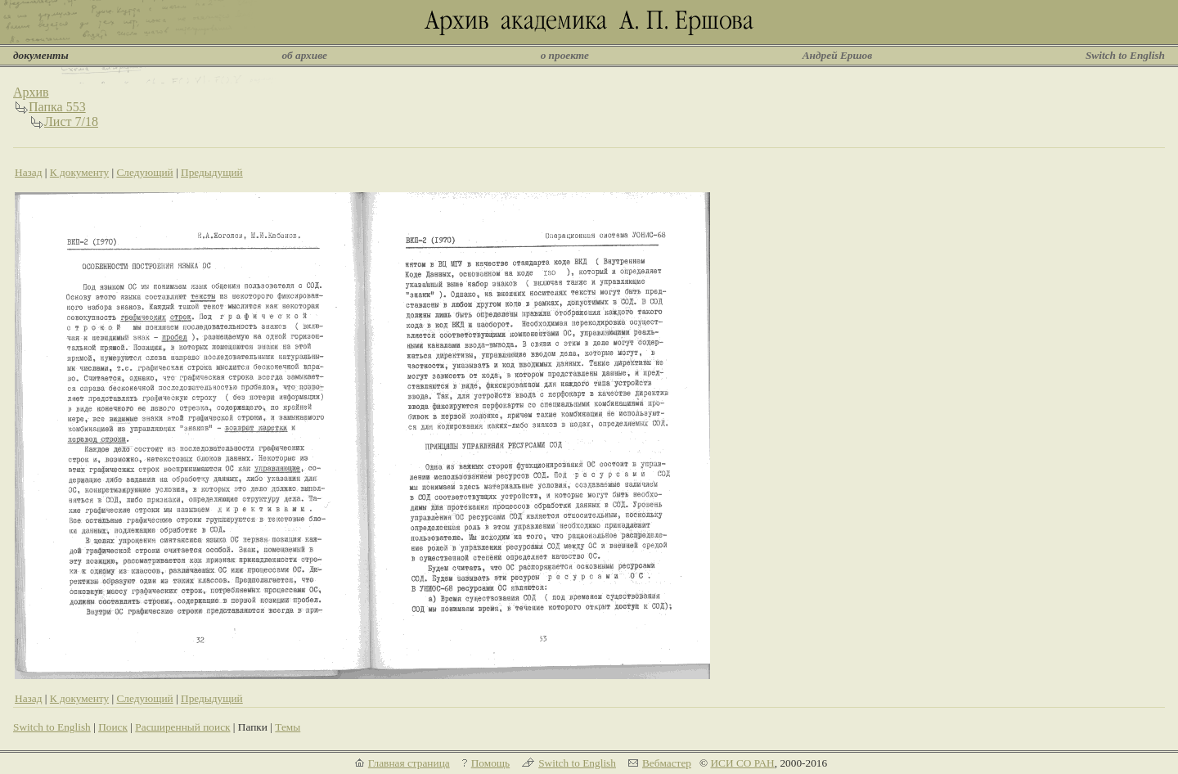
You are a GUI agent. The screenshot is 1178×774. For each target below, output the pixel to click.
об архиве (304, 55)
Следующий (144, 172)
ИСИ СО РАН (742, 763)
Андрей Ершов (838, 55)
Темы (287, 727)
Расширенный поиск (182, 727)
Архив (31, 92)
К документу (79, 172)
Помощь (490, 763)
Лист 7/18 (71, 121)
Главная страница (409, 763)
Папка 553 (57, 107)
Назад (29, 172)
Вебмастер (666, 763)
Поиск (113, 727)
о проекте (565, 55)
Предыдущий (212, 172)
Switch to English (1125, 55)
